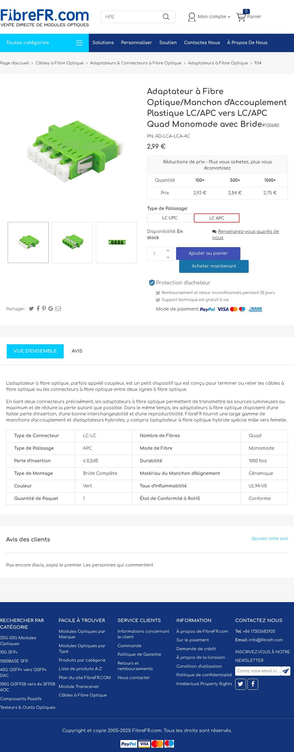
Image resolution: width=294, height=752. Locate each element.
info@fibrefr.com (266, 640)
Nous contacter (134, 678)
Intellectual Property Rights (204, 684)
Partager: (15, 309)
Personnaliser (136, 42)
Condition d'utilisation (199, 666)
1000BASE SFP (14, 661)
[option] (28, 243)
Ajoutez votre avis (269, 538)
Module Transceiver (79, 687)
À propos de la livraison (200, 657)
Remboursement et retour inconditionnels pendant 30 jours (218, 293)
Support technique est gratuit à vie (195, 300)
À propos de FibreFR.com (202, 631)
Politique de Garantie (139, 654)
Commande (129, 646)
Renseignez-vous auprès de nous (245, 234)
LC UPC (170, 218)
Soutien (168, 42)
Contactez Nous (202, 42)
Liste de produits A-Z (80, 669)
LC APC (216, 218)
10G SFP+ (9, 652)
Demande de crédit (196, 649)
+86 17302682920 (259, 631)
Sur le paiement (192, 640)
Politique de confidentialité (204, 675)
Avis (77, 351)
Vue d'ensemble (35, 351)
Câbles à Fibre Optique (83, 695)
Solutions (103, 42)
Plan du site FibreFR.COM (85, 678)
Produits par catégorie (82, 660)
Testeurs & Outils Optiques (27, 707)
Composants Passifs (20, 699)
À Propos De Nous (247, 42)
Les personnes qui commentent (118, 565)
